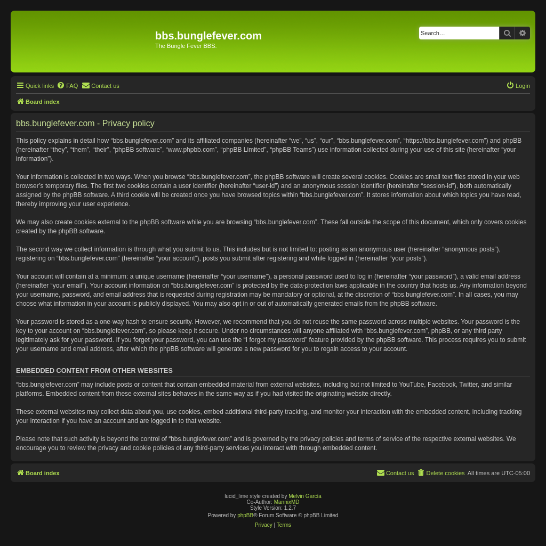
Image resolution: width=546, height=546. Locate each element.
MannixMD (287, 502)
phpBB (245, 515)
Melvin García (305, 496)
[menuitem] (67, 85)
